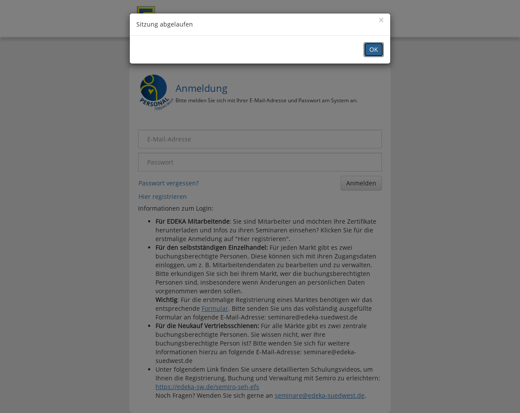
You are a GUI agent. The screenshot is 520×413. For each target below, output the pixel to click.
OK (373, 49)
